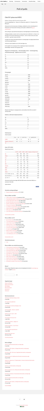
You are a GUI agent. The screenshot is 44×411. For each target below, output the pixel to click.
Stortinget (6, 1)
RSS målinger (7, 286)
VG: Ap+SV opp (9, 228)
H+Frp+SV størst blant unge (11, 227)
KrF (5, 163)
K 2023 (23, 151)
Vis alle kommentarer (9, 337)
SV (5, 159)
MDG (6, 167)
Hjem (1, 1)
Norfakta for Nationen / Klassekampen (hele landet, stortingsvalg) (17, 373)
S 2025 (26, 151)
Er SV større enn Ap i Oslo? (11, 225)
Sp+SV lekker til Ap (10, 219)
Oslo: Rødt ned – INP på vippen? (12, 253)
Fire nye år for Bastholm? (11, 205)
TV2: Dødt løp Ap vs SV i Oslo (12, 233)
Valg (2, 4)
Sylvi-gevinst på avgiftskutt (10, 301)
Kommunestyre (17, 1)
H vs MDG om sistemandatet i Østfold (13, 206)
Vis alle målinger (8, 385)
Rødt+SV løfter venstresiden (11, 230)
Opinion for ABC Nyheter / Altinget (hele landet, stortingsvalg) (17, 348)
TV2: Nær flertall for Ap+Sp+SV (12, 221)
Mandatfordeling (32, 1)
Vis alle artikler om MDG (9, 214)
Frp (5, 157)
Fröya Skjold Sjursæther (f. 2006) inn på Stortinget (15, 198)
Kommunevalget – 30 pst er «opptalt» (12, 309)
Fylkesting (11, 1)
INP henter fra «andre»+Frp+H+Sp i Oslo (14, 261)
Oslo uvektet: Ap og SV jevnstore (12, 251)
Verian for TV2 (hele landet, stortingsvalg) (13, 365)
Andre (6, 171)
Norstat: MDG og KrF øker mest (12, 200)
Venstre (6, 165)
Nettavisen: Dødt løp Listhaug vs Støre (12, 297)
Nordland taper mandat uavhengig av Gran (13, 305)
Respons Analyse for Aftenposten (12, 192)
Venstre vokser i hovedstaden (11, 258)
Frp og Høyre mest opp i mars (10, 317)
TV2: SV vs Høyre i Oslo (10, 232)
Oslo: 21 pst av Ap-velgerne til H (12, 259)
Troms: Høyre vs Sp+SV (10, 222)
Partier (39, 1)
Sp (5, 161)
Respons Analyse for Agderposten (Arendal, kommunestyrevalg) (17, 356)
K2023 (6, 139)
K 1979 (16, 151)
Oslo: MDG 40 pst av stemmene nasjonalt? (14, 211)
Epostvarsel (7, 289)
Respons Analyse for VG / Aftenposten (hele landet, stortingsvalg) (17, 369)
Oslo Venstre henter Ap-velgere (12, 250)
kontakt (13, 269)
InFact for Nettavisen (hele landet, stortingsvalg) (14, 344)
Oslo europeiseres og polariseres (12, 247)
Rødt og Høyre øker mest (10, 333)
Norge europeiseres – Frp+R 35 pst (11, 325)
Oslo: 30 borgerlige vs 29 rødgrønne (13, 248)
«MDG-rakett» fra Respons (11, 197)
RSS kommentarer (8, 287)
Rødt (6, 169)
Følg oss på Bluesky (8, 283)
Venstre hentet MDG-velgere (11, 208)
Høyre (6, 155)
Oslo (7, 242)
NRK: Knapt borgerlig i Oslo (11, 256)
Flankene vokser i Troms (11, 224)
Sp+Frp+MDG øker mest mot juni (12, 202)
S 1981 (20, 151)
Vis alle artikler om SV (9, 236)
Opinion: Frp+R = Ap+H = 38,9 (11, 313)
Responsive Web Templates (23, 405)
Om (5, 4)
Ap (5, 153)
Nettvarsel (7, 290)
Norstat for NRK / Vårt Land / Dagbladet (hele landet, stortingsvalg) (18, 352)
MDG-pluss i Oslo (9, 209)
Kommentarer (24, 1)
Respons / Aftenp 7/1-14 (33, 151)
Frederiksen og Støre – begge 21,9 (11, 321)
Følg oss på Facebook (9, 284)
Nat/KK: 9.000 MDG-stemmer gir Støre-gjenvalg (15, 203)
